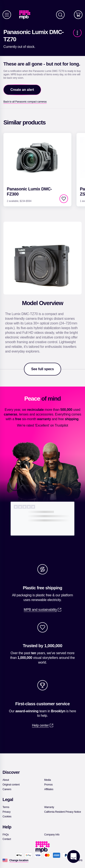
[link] (26, 14)
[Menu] (7, 14)
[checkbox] (64, 198)
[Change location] (18, 860)
